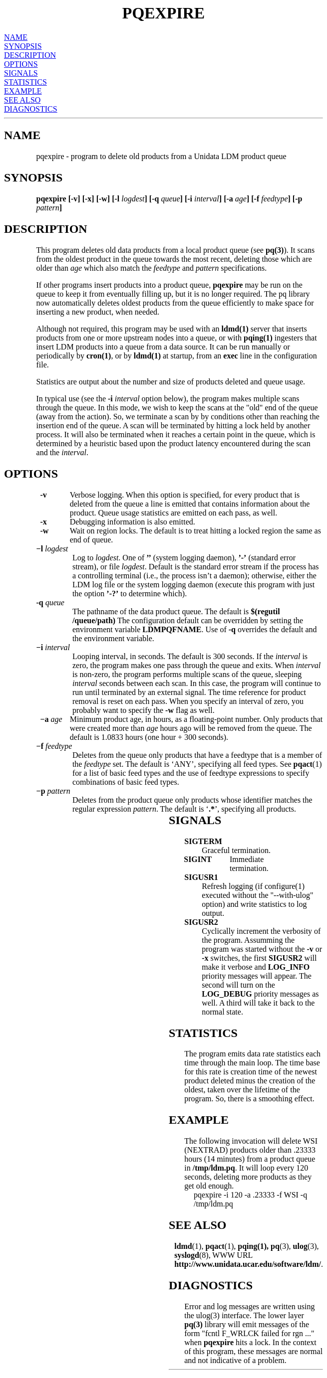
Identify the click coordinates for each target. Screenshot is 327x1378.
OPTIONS (21, 64)
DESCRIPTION (30, 55)
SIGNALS (21, 73)
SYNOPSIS (23, 46)
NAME (15, 37)
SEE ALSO (22, 100)
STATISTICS (25, 82)
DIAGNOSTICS (30, 109)
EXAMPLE (23, 91)
